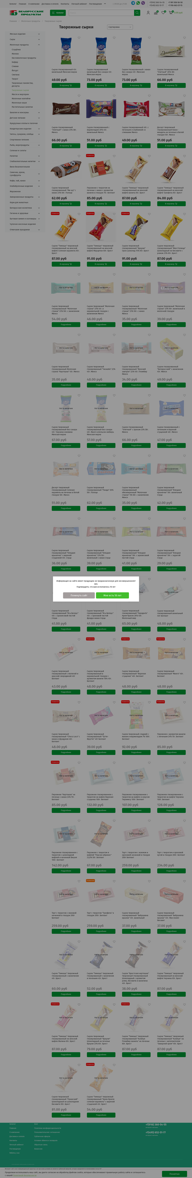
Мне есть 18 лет (112, 595)
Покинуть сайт (79, 595)
